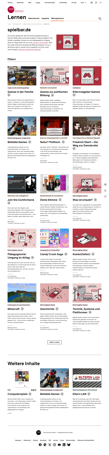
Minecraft (14, 309)
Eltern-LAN (79, 394)
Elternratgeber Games (86, 91)
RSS (50, 445)
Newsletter (43, 445)
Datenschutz (27, 445)
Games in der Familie (40, 43)
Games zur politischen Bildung (29, 50)
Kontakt (55, 445)
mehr (83, 2)
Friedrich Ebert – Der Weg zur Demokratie (85, 143)
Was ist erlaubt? (83, 199)
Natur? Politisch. (50, 142)
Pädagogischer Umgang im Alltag (19, 256)
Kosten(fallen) (82, 254)
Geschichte (47, 309)
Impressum (18, 445)
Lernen (9, 24)
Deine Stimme (49, 199)
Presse (62, 445)
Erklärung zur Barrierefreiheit (85, 445)
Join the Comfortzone (21, 199)
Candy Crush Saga (52, 254)
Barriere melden (70, 445)
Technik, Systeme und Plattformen (86, 310)
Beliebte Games (18, 142)
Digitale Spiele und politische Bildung (32, 24)
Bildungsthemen (17, 24)
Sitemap (35, 445)
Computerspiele (18, 394)
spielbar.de (47, 24)
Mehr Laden (54, 342)
